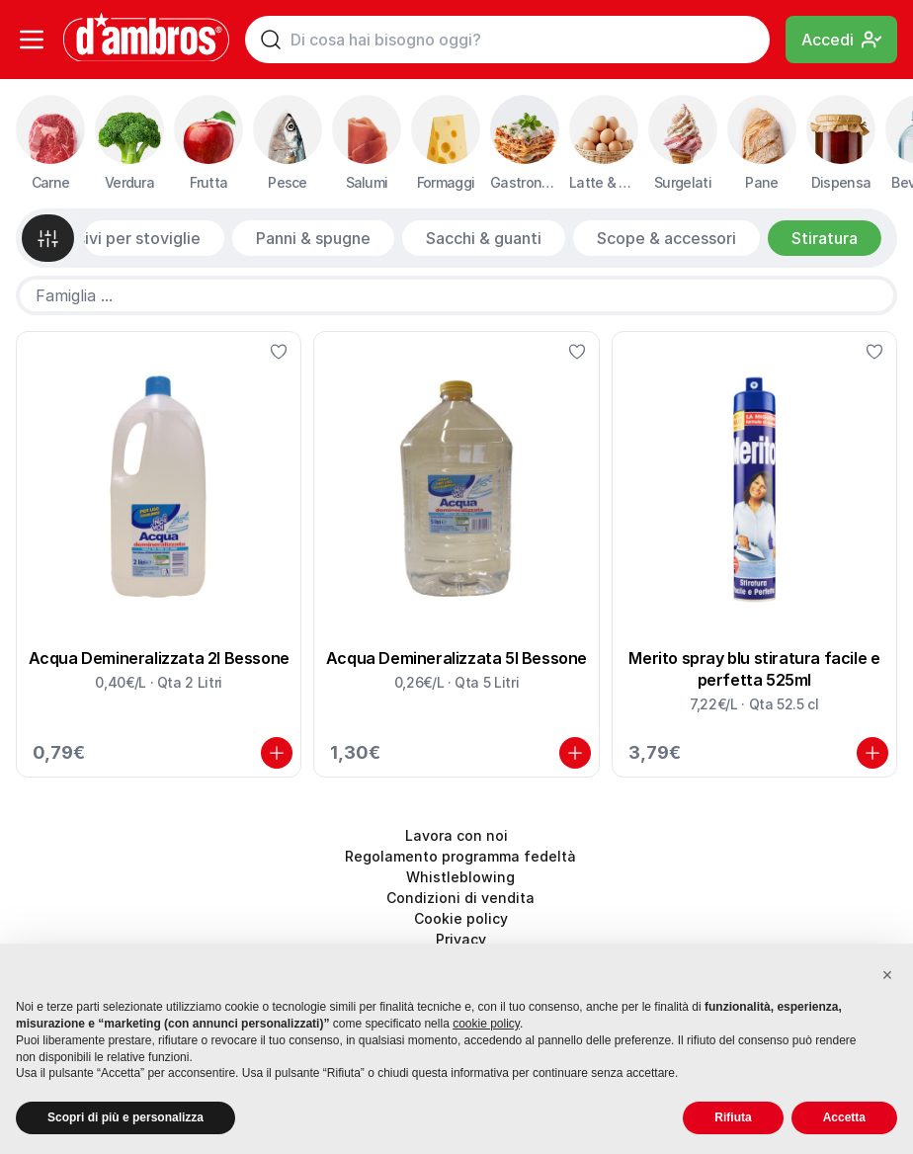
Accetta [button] (844, 1117)
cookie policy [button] (486, 1023)
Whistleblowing (460, 876)
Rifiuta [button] (732, 1117)
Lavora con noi (456, 835)
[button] (887, 975)
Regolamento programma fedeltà (460, 856)
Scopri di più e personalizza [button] (125, 1117)
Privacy (461, 939)
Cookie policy (461, 918)
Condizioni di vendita (460, 897)
